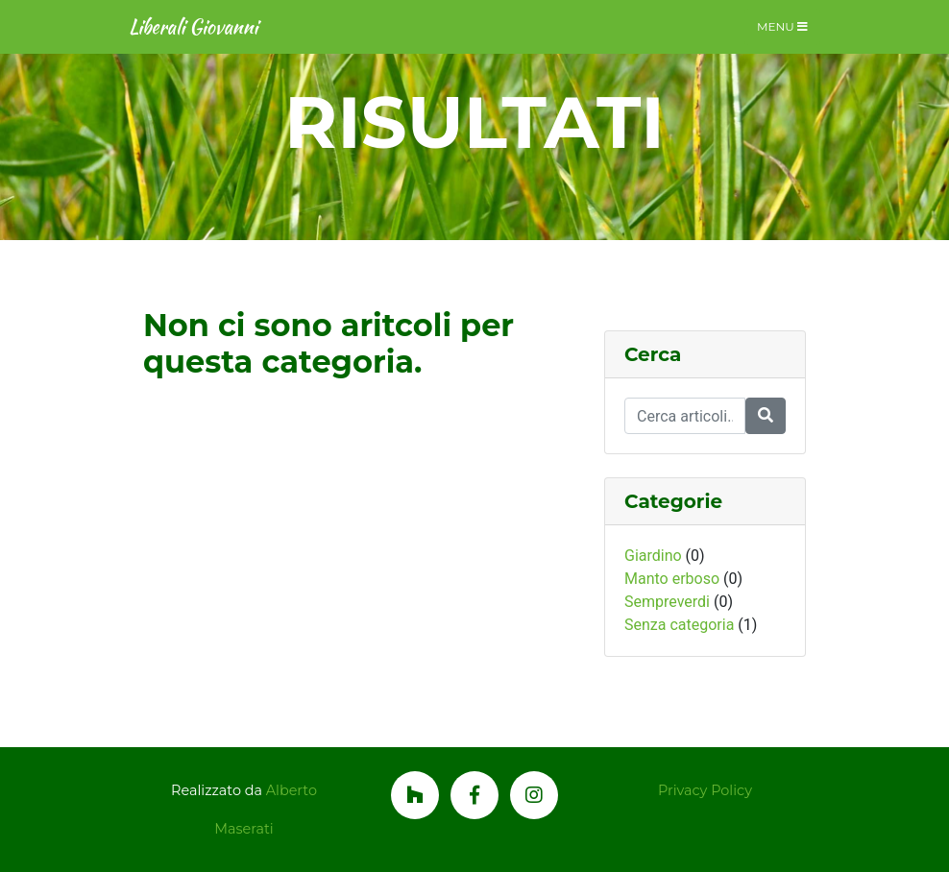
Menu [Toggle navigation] (782, 26)
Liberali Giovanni (193, 26)
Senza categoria (679, 625)
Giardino (653, 555)
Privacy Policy (705, 790)
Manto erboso (671, 578)
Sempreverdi (667, 602)
